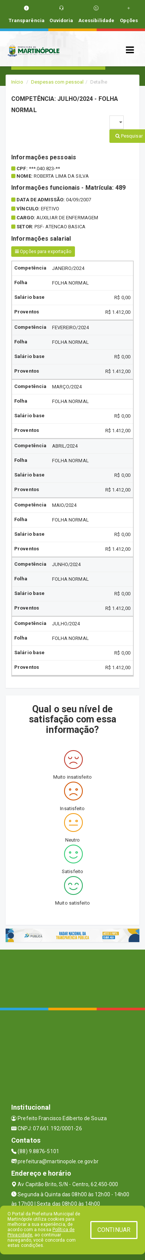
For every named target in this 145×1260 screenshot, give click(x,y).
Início (17, 82)
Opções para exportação (43, 251)
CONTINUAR (113, 1229)
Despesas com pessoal (57, 82)
